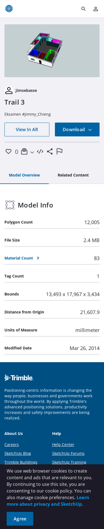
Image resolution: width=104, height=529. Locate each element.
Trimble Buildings (20, 462)
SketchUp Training (69, 462)
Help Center (63, 444)
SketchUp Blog (17, 453)
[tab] (24, 175)
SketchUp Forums (68, 453)
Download (77, 129)
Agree (20, 519)
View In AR (27, 129)
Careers (11, 444)
